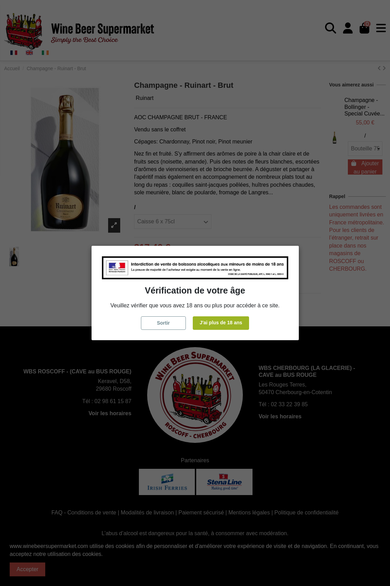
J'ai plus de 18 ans (221, 322)
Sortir (163, 323)
